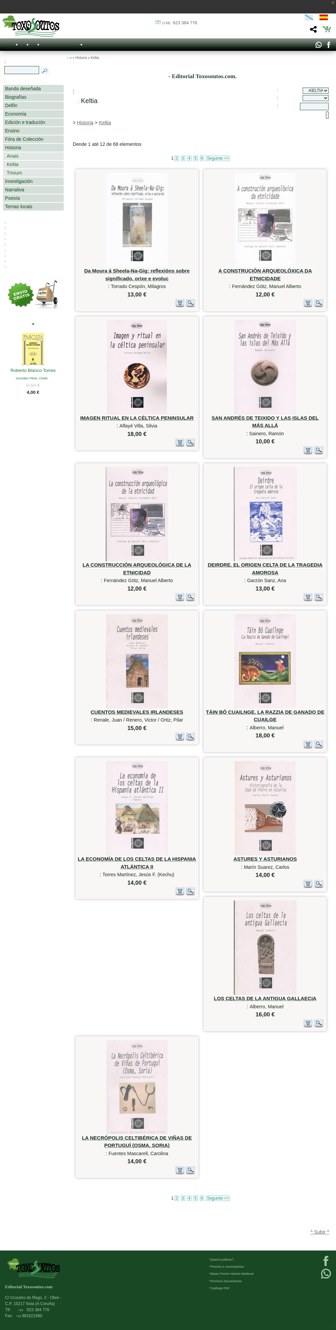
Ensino (12, 130)
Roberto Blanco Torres (33, 371)
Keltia (13, 164)
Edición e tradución (25, 122)
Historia (13, 147)
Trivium (14, 173)
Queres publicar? (222, 1259)
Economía (15, 114)
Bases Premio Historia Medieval (232, 1273)
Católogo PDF (220, 1288)
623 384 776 (179, 22)
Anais (13, 156)
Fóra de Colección (24, 139)
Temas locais (18, 206)
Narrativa (14, 189)
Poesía (12, 198)
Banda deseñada (23, 88)
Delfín (11, 105)
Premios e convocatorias (227, 1266)
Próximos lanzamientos (226, 1281)
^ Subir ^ (319, 1232)
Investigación (19, 181)
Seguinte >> (218, 158)
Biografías (15, 97)
